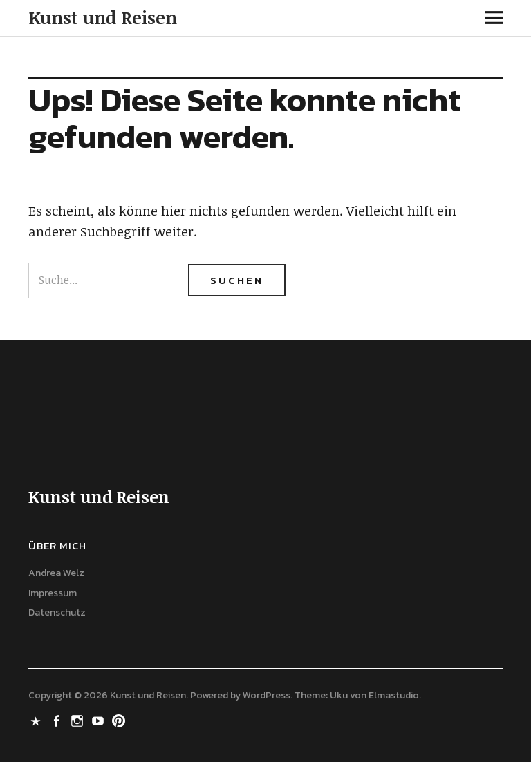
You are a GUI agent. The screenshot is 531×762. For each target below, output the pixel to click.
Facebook (58, 719)
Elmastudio (394, 695)
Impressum (52, 593)
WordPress (266, 695)
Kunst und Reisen (102, 17)
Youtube (99, 719)
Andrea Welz (56, 573)
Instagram (78, 719)
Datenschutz (57, 612)
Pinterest (120, 719)
